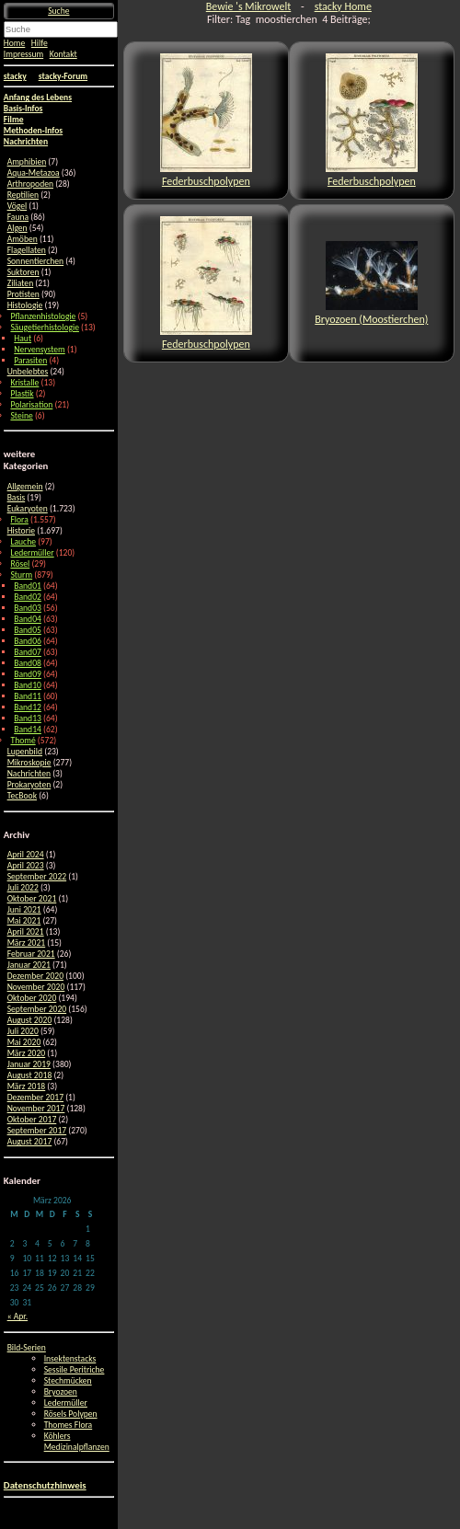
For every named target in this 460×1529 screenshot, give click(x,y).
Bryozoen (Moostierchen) (371, 283)
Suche (58, 11)
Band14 (27, 729)
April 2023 (25, 865)
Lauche (23, 541)
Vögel (17, 206)
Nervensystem (39, 349)
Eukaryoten (27, 508)
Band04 (27, 619)
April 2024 (25, 854)
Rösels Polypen (71, 1414)
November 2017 (36, 1108)
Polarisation (31, 404)
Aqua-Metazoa (33, 172)
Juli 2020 (23, 1031)
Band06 (27, 641)
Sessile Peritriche (74, 1369)
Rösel (19, 563)
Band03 (27, 608)
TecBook (22, 795)
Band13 (27, 718)
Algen (17, 228)
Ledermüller (31, 552)
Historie (21, 530)
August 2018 (29, 1075)
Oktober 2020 (32, 998)
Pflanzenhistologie (42, 316)
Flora (19, 519)
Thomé (22, 740)
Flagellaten (26, 250)
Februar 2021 (31, 954)
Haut (22, 338)
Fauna (18, 217)
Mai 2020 (24, 1042)
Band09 (27, 674)
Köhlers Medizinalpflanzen (76, 1442)
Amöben (22, 239)
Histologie (25, 305)
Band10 (27, 685)
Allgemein (25, 486)
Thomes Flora (68, 1425)
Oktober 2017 (32, 1119)
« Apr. (17, 1316)
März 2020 (26, 1053)
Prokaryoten (29, 784)
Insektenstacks (70, 1358)
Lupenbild (24, 751)
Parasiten (30, 360)
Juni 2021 (24, 909)
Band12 (27, 707)
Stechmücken (68, 1380)
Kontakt (63, 54)
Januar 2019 (29, 1064)
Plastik (21, 393)
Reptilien (23, 195)
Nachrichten (29, 773)
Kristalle (24, 382)
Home (14, 43)
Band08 (27, 663)
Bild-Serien (26, 1347)
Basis (16, 497)
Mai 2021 (24, 920)
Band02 (27, 597)
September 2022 (37, 876)
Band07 (27, 652)
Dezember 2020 (35, 976)
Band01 (27, 586)
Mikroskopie (29, 762)
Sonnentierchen (35, 261)
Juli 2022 (23, 887)
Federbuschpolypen (206, 120)
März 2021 (26, 942)
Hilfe (39, 43)
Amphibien (27, 161)
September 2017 (37, 1130)
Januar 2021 (29, 965)
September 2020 (37, 1009)
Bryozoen (60, 1391)
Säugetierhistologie (44, 327)
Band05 (27, 630)
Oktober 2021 (32, 898)
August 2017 (29, 1141)
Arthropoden (30, 184)
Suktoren (23, 272)
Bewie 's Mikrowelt (248, 6)
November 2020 (36, 987)
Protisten (23, 294)
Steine (21, 415)
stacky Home (343, 6)
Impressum (23, 54)
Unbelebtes (28, 371)
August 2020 (29, 1020)
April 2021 (25, 931)
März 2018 (26, 1086)
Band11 (27, 696)
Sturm (21, 575)
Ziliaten (20, 283)
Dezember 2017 (35, 1097)
